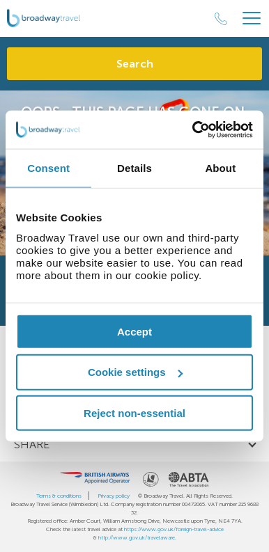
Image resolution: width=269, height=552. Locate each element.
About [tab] (220, 168)
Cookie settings (135, 372)
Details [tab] (134, 168)
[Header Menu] (251, 18)
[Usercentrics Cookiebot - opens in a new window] (193, 129)
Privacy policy (114, 495)
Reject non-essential (134, 413)
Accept (134, 331)
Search (134, 63)
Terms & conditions (59, 495)
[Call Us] (221, 19)
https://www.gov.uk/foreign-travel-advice (174, 529)
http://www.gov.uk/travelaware (136, 537)
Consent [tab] (48, 168)
